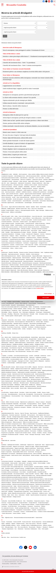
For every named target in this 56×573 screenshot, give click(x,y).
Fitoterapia (3, 314)
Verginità (45, 523)
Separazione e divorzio (39, 470)
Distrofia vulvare (5, 261)
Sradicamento (35, 493)
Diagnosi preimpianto (6, 257)
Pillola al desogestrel (45, 420)
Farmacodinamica (21, 305)
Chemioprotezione (45, 227)
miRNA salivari (24, 384)
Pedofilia (3, 418)
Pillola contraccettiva (48, 423)
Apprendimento (27, 195)
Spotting (29, 493)
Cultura (12, 248)
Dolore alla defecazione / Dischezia (25, 270)
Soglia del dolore (43, 489)
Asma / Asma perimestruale (23, 197)
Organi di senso (5, 405)
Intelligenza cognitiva (29, 344)
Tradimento (42, 508)
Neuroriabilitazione (5, 396)
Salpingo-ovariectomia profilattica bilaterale (38, 461)
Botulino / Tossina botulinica (7, 210)
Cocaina (23, 234)
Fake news (3, 301)
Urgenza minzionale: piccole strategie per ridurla (17, 100)
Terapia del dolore (23, 502)
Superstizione (51, 495)
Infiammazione (4, 342)
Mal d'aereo (41, 367)
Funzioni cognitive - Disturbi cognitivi (13, 315)
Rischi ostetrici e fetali (17, 455)
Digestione (45, 257)
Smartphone (28, 489)
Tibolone (43, 506)
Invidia (50, 347)
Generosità (51, 320)
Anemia (40, 190)
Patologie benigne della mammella (20, 416)
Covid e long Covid (29, 244)
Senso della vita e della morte (26, 470)
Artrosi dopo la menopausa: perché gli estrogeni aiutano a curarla (22, 117)
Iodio (2, 349)
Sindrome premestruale (6, 486)
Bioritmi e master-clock (21, 208)
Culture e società (18, 248)
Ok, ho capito (45, 297)
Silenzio (46, 473)
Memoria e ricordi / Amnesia (42, 377)
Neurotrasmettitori (16, 396)
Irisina (32, 349)
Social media (35, 489)
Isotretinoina (50, 349)
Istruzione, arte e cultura (32, 351)
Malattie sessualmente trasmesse (8, 372)
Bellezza (49, 206)
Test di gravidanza (22, 506)
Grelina (24, 328)
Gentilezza (46, 321)
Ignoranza (48, 337)
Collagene (12, 235)
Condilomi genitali (38, 239)
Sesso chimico (23, 472)
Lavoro (48, 355)
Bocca (29, 208)
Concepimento (29, 239)
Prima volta (4, 431)
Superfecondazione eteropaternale (39, 495)
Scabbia (35, 463)
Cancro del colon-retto (37, 216)
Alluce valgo (46, 183)
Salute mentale (22, 463)
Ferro (34, 308)
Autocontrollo (35, 200)
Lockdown (3, 362)
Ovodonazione (4, 409)
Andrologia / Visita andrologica (8, 190)
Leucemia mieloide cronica (16, 359)
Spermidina (4, 493)
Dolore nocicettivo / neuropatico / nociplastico (31, 272)
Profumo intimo (47, 431)
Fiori (20, 312)
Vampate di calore (20, 523)
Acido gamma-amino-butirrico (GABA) (10, 177)
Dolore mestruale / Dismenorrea (41, 270)
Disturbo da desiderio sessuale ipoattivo (20, 266)
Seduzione (46, 466)
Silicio (50, 473)
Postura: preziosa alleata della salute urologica (16, 123)
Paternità (9, 416)
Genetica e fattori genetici (8, 321)
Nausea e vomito (46, 392)
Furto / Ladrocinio (27, 315)
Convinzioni (26, 242)
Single (15, 486)
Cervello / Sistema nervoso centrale (9, 227)
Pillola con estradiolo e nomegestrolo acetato (11, 423)
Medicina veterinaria (16, 377)
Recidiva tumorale (16, 450)
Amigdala (20, 186)
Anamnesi (35, 188)
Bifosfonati (3, 208)
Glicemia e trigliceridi (24, 325)
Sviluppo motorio (17, 496)
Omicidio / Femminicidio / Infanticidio (9, 403)
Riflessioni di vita (47, 453)
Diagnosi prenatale (16, 257)
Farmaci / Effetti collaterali (21, 303)
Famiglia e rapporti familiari (13, 301)
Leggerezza (31, 357)
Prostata (45, 432)
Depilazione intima (48, 252)
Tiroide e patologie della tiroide (22, 508)
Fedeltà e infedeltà (17, 308)
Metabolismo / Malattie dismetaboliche (36, 381)
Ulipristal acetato (9, 517)
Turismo (23, 513)
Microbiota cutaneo (24, 382)
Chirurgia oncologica (25, 228)
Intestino (41, 346)
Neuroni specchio (38, 394)
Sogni (49, 489)
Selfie (2, 468)
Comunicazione (4, 239)
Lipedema (47, 361)
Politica (40, 427)
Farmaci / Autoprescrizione (36, 301)
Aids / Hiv (3, 183)
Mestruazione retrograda (20, 381)
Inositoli (37, 342)
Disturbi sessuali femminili (26, 264)
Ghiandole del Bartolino (6, 323)
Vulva (39, 528)
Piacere (16, 420)
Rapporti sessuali (50, 444)
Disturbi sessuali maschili (39, 264)
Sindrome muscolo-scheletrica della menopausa (23, 484)
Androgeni (41, 188)
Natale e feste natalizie (31, 392)
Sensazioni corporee (19, 468)
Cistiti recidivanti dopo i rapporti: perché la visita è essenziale (21, 88)
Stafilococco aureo (43, 493)
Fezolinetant (14, 310)
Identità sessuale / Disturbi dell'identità (21, 337)
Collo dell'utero (23, 235)
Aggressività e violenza (33, 181)
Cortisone (12, 244)
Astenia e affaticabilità (6, 199)
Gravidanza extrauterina (40, 327)
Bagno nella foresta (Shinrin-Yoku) (17, 206)
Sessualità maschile (42, 472)
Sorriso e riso (46, 491)
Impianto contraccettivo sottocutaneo (10, 340)
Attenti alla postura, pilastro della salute (14, 146)
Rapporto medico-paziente (7, 448)
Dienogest (39, 257)
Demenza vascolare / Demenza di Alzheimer (29, 252)
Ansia (2, 192)
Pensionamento (28, 418)
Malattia (12, 368)
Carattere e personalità (26, 219)
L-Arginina (3, 355)
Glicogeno (32, 325)
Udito (2, 517)
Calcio (12, 216)
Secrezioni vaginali (38, 466)
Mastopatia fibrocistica (30, 375)
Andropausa (19, 190)
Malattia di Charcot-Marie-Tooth (22, 368)
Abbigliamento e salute (6, 174)
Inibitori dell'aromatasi (20, 342)
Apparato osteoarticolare (7, 195)
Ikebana (3, 339)
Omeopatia (48, 402)
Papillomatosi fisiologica (43, 413)
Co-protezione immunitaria (7, 234)
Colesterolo (48, 234)
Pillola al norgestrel (17, 422)
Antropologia (50, 192)
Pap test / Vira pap (24, 413)
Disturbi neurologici (14, 264)
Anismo (45, 190)
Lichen (37, 359)
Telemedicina (30, 501)
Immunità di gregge (42, 339)
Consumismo (46, 239)
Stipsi (8, 495)
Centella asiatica (18, 225)
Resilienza (43, 450)
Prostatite (50, 432)
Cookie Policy (40, 288)
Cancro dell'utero (26, 218)
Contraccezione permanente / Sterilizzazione (11, 242)
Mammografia (41, 372)
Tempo (47, 501)
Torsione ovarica (34, 508)
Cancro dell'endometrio (6, 218)
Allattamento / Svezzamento (24, 183)
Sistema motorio (13, 487)
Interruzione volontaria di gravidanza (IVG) (28, 346)
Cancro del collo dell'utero (25, 216)
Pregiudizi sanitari (27, 429)
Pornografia (46, 427)
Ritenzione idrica (44, 455)
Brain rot (17, 210)
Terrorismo (4, 506)
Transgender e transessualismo (23, 509)
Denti (42, 252)
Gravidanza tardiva (16, 328)
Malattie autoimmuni (24, 370)
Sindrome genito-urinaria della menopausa (40, 482)
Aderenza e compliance (25, 179)
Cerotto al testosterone (29, 225)
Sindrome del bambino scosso (28, 475)
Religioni (38, 450)
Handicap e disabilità (6, 333)
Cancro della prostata (36, 218)
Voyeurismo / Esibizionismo (31, 528)
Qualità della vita (5, 440)
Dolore (40, 268)
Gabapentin (4, 320)
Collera (17, 235)
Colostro (33, 235)
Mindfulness (17, 384)
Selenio (51, 466)
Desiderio (28, 254)
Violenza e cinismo (47, 525)
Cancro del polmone (48, 216)
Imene (7, 339)
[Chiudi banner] (53, 274)
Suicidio (27, 495)
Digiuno (50, 257)
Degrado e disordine (13, 252)
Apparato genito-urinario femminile (33, 193)
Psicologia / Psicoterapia (35, 434)
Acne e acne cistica (39, 177)
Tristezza (22, 511)
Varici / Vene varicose (31, 523)
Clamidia (7, 232)
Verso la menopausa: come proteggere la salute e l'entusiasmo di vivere (23, 50)
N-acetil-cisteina (5, 392)
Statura (50, 493)
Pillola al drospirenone (6, 422)
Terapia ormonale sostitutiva (27, 504)
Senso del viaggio (5, 470)
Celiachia (48, 223)
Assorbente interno (49, 197)
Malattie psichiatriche (47, 370)
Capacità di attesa (16, 219)
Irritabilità (37, 349)
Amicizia (15, 186)
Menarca (13, 379)
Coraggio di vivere (43, 242)
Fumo (2, 315)
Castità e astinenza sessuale (7, 223)
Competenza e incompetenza (18, 237)
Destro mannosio (35, 254)
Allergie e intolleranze (37, 183)
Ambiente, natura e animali (30, 184)
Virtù (2, 527)
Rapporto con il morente (18, 446)
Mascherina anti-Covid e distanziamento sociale (23, 374)
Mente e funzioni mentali (7, 381)
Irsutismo (43, 349)
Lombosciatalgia (11, 362)
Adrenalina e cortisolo (7, 181)
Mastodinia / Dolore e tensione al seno (15, 375)
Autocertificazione (27, 200)
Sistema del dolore (34, 486)
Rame (43, 444)
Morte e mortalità (15, 388)
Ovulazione (11, 409)
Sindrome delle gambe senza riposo (42, 480)
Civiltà (2, 232)
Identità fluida (34, 337)
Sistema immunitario (44, 486)
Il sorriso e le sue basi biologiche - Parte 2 (15, 157)
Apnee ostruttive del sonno (12, 193)
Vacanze (3, 521)
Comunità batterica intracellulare (17, 239)
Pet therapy (4, 420)
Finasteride (15, 312)
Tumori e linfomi (17, 513)
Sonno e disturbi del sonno (36, 491)
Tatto (24, 501)
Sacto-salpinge (17, 461)
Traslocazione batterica (6, 511)
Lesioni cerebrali (5, 359)
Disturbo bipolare (5, 266)
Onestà (39, 403)
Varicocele (39, 523)
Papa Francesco (33, 413)
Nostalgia (3, 397)
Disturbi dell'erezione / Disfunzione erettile (11, 263)
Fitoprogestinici (46, 312)
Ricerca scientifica (37, 453)
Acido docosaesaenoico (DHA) (33, 176)
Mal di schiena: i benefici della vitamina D (15, 106)
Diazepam (33, 257)
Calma (16, 216)
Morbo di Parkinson (41, 386)
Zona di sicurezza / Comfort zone (18, 537)
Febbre (30, 307)
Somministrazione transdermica (21, 491)
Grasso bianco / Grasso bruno (13, 327)
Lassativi (31, 355)
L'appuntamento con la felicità (12, 86)
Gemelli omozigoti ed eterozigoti (34, 320)
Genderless (45, 320)
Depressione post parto (13, 254)
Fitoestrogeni (39, 312)
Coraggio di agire (34, 242)
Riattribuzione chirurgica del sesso (24, 453)
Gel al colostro (18, 320)
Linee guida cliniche (45, 359)
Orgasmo (12, 405)
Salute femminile (5, 463)
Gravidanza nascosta (6, 328)
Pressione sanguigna (37, 429)
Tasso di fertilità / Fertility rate (15, 501)
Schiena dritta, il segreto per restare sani (15, 154)
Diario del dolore (26, 257)
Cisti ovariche (34, 230)
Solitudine (10, 491)
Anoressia (50, 190)
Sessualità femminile (31, 472)
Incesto (27, 340)
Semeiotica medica (9, 468)
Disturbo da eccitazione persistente (38, 266)
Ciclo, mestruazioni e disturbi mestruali (10, 230)
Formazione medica (43, 314)
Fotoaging (51, 314)
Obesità (3, 402)
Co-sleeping (17, 234)
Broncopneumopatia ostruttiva (28, 210)
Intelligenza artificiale (18, 344)
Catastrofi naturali (29, 223)
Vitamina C (39, 527)
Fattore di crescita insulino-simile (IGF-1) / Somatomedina (14, 307)
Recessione (47, 448)
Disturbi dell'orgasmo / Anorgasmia (30, 263)
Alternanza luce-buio (18, 184)
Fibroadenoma (25, 310)
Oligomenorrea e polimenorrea (27, 402)
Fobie (36, 314)
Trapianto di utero (41, 509)
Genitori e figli (39, 321)
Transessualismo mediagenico (8, 509)
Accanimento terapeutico (7, 176)
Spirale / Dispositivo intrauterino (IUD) (17, 493)
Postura (9, 429)
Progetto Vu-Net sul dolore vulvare (23, 432)
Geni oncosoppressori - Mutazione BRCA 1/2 (25, 321)
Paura (41, 416)
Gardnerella (11, 320)
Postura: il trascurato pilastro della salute (15, 152)
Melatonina (31, 377)
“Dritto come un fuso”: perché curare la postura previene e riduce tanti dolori (25, 120)
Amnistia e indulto (41, 186)
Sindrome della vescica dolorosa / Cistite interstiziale (41, 479)
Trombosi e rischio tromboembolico (46, 511)
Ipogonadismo (21, 349)
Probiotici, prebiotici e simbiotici (21, 431)
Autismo (9, 200)
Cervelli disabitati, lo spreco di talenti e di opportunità (18, 143)
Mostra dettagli (48, 293)
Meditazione (25, 377)
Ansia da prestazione (10, 192)
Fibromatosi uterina (34, 310)
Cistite (39, 230)
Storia (12, 495)
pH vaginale (10, 420)
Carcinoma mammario (6, 221)
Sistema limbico (5, 487)
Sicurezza (37, 473)
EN (54, 1)
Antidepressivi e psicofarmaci (39, 192)
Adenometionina (15, 179)
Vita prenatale (32, 527)
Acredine (47, 177)
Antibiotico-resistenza (27, 192)
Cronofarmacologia (41, 246)
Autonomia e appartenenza (7, 202)
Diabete (19, 256)
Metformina (16, 382)
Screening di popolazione (7, 464)
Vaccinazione (9, 521)
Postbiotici (3, 429)
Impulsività (22, 340)
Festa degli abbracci (6, 310)
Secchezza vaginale (28, 466)
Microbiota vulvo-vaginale (7, 384)
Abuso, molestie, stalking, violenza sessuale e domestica (41, 174)
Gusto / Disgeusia (41, 328)
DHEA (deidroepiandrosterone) (8, 256)
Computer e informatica (42, 237)
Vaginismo (8, 523)
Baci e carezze (4, 206)
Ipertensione (8, 349)
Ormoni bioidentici (19, 405)
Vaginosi (13, 523)
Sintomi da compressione (23, 486)
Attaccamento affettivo (29, 199)
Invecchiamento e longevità (15, 347)
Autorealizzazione (19, 202)
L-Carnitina (10, 355)
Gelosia (24, 320)
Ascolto (13, 197)
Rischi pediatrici (26, 455)
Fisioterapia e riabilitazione (28, 312)
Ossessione (47, 405)
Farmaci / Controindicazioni (7, 303)
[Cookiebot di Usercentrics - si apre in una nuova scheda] (45, 275)
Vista (15, 527)
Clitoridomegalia (42, 232)
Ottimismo (29, 407)
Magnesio (35, 367)
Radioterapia (23, 444)
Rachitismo (3, 444)
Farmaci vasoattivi (5, 305)
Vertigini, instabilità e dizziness (8, 525)
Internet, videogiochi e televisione (9, 346)
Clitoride (29, 232)
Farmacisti (13, 305)
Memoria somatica (5, 379)
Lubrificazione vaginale (21, 362)
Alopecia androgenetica (6, 184)
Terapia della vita (33, 502)
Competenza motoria (31, 237)
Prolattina (39, 432)
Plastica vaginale (34, 427)
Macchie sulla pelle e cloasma (8, 367)
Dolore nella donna (15, 272)
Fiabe (19, 310)
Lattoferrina (43, 355)
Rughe (51, 455)
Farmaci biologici (32, 303)
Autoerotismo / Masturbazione (47, 200)
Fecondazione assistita (46, 307)
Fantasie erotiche (25, 301)
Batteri (37, 206)
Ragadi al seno (30, 444)
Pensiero (21, 418)
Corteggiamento (5, 244)
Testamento (30, 506)
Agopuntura (48, 181)
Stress (16, 495)
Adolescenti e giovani (37, 179)
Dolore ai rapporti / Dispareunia (8, 270)
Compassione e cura (6, 237)
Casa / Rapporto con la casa (35, 221)
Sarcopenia (29, 463)
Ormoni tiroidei (28, 405)
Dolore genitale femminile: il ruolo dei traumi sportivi (18, 140)
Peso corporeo (48, 418)
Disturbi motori (4, 264)
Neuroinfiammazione (13, 394)
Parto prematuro (31, 415)
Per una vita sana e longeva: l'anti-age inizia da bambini (19, 135)
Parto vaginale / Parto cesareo (43, 415)
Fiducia (10, 312)
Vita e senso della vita (23, 527)
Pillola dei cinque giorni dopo (40, 425)
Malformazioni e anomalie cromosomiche (27, 372)
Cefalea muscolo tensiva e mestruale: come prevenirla (18, 103)
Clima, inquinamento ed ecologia (18, 232)
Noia (22, 396)
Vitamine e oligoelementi (7, 528)
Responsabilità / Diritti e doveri (20, 451)
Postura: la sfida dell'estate (10, 108)
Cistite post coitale (46, 230)
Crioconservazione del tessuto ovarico (10, 246)
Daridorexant (4, 252)
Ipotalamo (27, 349)
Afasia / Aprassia (23, 181)
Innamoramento (30, 342)
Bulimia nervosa (49, 210)
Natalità (39, 392)
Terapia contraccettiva (12, 502)
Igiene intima (42, 337)
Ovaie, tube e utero (37, 407)
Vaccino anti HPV (17, 521)
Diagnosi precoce (47, 256)
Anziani (3, 193)
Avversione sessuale (37, 202)
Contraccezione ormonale (44, 241)
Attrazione (3, 200)
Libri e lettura (31, 359)
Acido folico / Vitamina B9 (46, 176)
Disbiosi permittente (30, 259)
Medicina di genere (5, 377)
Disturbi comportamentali (16, 261)
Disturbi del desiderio (28, 261)
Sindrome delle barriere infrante (25, 480)
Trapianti (34, 509)
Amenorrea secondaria (6, 186)
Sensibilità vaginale (49, 468)
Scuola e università (18, 464)
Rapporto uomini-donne (30, 448)
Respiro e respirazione (6, 451)
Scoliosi (48, 463)
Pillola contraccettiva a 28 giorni (8, 425)
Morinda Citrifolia (5, 388)
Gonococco (48, 325)
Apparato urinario (18, 195)
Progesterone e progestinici (7, 432)
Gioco (17, 325)
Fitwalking (10, 314)
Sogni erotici (4, 491)
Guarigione (29, 328)
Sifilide (42, 473)
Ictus (2, 337)
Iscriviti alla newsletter (28, 571)
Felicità (24, 308)
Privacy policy (5, 563)
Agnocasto (42, 181)
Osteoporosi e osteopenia (20, 407)
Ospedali (35, 405)
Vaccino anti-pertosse (36, 521)
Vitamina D (45, 527)
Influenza (11, 342)
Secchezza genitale (28, 464)
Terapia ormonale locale (14, 504)
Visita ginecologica (9, 527)
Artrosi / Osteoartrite (6, 197)
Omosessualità (23, 403)
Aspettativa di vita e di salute (37, 197)
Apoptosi (22, 193)
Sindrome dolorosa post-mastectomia (20, 482)
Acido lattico (31, 177)
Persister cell (41, 418)
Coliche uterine (4, 235)
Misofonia (38, 384)
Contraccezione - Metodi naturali (29, 241)
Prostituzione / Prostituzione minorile (9, 434)
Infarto (44, 340)
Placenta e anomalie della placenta (21, 427)
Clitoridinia (34, 232)
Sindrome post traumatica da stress (43, 484)
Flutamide (32, 314)
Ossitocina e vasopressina (7, 407)
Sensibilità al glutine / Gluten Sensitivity (34, 468)
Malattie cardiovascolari (35, 370)
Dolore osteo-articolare (48, 272)
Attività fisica (47, 199)
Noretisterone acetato (45, 396)
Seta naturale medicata (19, 473)
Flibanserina (16, 314)
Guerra (34, 328)
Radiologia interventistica (13, 444)
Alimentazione (13, 183)
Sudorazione (22, 495)
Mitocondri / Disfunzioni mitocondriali (10, 386)
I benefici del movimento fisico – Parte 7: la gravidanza (19, 62)
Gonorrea (3, 327)
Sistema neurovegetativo (24, 487)
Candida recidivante (6, 219)
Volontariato (20, 528)
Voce (16, 528)
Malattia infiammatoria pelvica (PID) (9, 370)
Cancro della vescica (47, 218)
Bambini (33, 206)
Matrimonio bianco (41, 375)
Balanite (28, 206)
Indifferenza (38, 340)
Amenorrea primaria (43, 184)
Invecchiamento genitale (29, 347)
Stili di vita (3, 495)
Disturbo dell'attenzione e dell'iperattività (11, 268)
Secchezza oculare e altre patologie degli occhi (12, 466)
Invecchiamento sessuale (41, 347)
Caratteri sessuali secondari (39, 219)
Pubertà (48, 434)
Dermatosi (22, 254)
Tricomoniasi (16, 511)
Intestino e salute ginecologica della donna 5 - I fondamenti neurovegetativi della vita (28, 56)
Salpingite (24, 461)
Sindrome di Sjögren (6, 482)
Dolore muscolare (5, 272)
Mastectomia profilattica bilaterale (43, 374)
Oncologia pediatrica (32, 403)
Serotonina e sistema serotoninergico (9, 472)
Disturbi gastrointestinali (45, 263)
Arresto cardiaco (36, 195)
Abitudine (15, 174)
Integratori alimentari (6, 344)
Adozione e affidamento (48, 179)
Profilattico (39, 431)
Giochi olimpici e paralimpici (8, 325)
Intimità (46, 346)
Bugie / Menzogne (40, 210)
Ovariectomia (46, 407)
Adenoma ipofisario (5, 179)
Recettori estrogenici (6, 450)
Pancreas (17, 413)
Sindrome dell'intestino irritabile (43, 475)
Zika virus (3, 537)
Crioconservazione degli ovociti (46, 244)
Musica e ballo (23, 388)
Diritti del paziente (20, 259)
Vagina (2, 523)
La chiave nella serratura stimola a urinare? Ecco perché (19, 97)
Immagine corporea (23, 339)
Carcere (49, 219)
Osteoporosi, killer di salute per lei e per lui (15, 115)
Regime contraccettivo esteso (28, 450)
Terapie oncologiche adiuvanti (42, 504)
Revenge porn (38, 451)
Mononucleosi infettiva (30, 386)
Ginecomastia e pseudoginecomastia (37, 323)
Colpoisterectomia (41, 235)
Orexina (49, 403)
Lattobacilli (36, 355)
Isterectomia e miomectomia (7, 351)
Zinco (8, 537)
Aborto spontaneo (23, 174)
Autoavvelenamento (17, 200)
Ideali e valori (8, 337)
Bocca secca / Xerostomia (37, 208)
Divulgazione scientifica (32, 268)
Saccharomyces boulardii (7, 461)
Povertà (13, 429)
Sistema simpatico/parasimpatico (8, 489)
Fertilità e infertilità (40, 308)
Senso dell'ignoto (14, 470)
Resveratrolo (31, 451)
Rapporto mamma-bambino (41, 446)
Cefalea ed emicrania (40, 223)
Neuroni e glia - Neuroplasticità (26, 394)
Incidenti (32, 340)
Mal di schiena (48, 367)
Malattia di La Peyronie (36, 368)
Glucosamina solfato (40, 325)
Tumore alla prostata (7, 513)
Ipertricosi (14, 349)
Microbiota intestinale (46, 382)
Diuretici (24, 268)
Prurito (26, 434)
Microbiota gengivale (35, 382)
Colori (29, 235)
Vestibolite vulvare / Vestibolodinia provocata (31, 525)
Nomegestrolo (28, 396)
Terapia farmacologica (43, 502)
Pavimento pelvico (48, 416)
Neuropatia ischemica (49, 394)
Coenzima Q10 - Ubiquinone (32, 234)
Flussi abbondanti (24, 314)
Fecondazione (36, 307)
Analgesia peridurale (27, 188)
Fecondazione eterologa (6, 308)
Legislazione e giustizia (41, 357)
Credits (19, 563)
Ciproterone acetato (25, 230)
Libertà (25, 359)
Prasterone (19, 429)
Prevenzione (46, 429)
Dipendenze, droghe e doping (8, 259)
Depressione (4, 254)
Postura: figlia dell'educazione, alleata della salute (17, 138)
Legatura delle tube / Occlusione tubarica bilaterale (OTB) (14, 357)
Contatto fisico (4, 241)
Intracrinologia (4, 347)
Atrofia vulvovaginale (18, 199)
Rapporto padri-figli (19, 448)
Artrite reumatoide (45, 195)
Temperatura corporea (39, 501)
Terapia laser (4, 504)
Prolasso (34, 432)
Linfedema (3, 361)
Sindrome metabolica (6, 484)
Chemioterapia (4, 228)
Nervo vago (4, 394)
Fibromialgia (4, 312)
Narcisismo (21, 392)
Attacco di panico (39, 199)
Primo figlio (10, 431)
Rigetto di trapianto (5, 455)
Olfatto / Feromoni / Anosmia (12, 402)
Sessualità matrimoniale (6, 473)
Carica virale (16, 221)
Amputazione (18, 188)
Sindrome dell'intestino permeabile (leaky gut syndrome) (14, 477)
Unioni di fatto (39, 517)
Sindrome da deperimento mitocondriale (10, 475)
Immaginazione (14, 339)
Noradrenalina (35, 396)
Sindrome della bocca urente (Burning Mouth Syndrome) (14, 479)
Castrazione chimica (19, 223)
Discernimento (39, 259)
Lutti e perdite (31, 362)
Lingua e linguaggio (12, 361)
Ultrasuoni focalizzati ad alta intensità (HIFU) (24, 517)
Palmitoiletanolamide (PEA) (7, 413)
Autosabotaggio (28, 202)
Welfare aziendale (5, 533)
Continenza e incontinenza (15, 241)
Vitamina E (51, 527)
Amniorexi (33, 186)
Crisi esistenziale (32, 246)
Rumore (3, 457)
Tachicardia (4, 501)
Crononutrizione (5, 248)
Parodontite (23, 415)
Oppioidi (44, 403)
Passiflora (3, 416)
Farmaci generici (41, 303)
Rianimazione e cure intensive (8, 453)
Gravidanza (30, 327)
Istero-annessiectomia (21, 351)
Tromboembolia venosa (31, 511)
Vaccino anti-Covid (26, 521)
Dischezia (46, 259)
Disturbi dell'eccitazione (39, 261)
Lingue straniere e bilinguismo (37, 361)
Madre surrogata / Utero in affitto (23, 367)
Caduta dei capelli (5, 216)
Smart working (21, 489)
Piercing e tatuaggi (23, 420)
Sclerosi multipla (41, 463)
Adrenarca (15, 181)
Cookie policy (13, 563)
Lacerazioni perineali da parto (21, 355)
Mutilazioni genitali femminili (34, 388)
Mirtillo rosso (32, 384)
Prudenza (22, 434)
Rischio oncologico (35, 455)
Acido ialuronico (23, 177)
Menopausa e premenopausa (23, 379)
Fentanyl (29, 308)
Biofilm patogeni (11, 208)
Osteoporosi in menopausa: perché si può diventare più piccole (21, 95)
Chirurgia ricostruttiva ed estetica (39, 228)
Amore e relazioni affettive (7, 188)
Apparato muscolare (47, 193)
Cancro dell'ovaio (17, 218)
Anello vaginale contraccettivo (30, 190)
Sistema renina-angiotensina (37, 487)
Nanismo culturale (14, 392)
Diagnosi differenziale (37, 256)
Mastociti (3, 375)
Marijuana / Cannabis (6, 374)
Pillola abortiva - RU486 (34, 420)
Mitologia (22, 386)
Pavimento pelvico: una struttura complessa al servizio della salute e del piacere (26, 71)
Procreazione (33, 431)
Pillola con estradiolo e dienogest (30, 422)
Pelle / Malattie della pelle (12, 418)
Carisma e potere (24, 221)
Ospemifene (40, 405)
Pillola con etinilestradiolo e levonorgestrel (33, 423)
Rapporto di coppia (29, 446)
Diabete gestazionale (26, 256)
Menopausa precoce (46, 379)
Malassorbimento (5, 368)
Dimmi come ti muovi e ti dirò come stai (14, 132)
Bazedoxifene (43, 206)
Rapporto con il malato (6, 446)
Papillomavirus (4, 415)
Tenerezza (3, 502)
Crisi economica (23, 246)
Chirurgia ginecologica (14, 228)
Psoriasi (43, 434)
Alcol (8, 183)
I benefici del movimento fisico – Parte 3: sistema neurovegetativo (22, 65)
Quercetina (12, 440)
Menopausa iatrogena (36, 379)
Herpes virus (15, 333)
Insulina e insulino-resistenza (46, 342)
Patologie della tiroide (34, 416)
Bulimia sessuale (5, 212)
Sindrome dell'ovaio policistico (36, 477)
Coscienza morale (19, 244)
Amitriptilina (27, 186)
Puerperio (3, 436)
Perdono (35, 418)
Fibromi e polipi (44, 310)
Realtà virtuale (40, 448)
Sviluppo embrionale (7, 496)
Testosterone (37, 506)
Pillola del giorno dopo (6, 427)
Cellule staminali (5, 225)
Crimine (36, 244)
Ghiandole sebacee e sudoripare (20, 323)
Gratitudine (24, 327)
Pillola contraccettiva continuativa (25, 425)
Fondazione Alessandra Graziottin (11, 566)
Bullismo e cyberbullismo (16, 212)
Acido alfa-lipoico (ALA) (19, 176)
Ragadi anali (38, 444)
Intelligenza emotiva (39, 344)
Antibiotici (18, 192)
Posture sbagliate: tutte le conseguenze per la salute (18, 149)
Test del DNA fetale (12, 506)
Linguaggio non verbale (23, 361)
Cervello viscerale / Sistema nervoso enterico (29, 227)
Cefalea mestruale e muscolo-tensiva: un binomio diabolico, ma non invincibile (26, 126)
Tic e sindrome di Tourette (7, 508)
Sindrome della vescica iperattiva (9, 480)
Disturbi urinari (49, 264)
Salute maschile (14, 463)
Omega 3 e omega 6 (40, 402)
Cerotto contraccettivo (40, 225)
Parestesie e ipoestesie (14, 415)
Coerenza (42, 234)
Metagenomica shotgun (6, 382)
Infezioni (49, 340)
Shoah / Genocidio (29, 473)
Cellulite (12, 225)
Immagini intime (33, 339)
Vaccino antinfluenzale (48, 521)
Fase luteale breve (30, 305)
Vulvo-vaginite (45, 528)
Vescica (18, 525)
